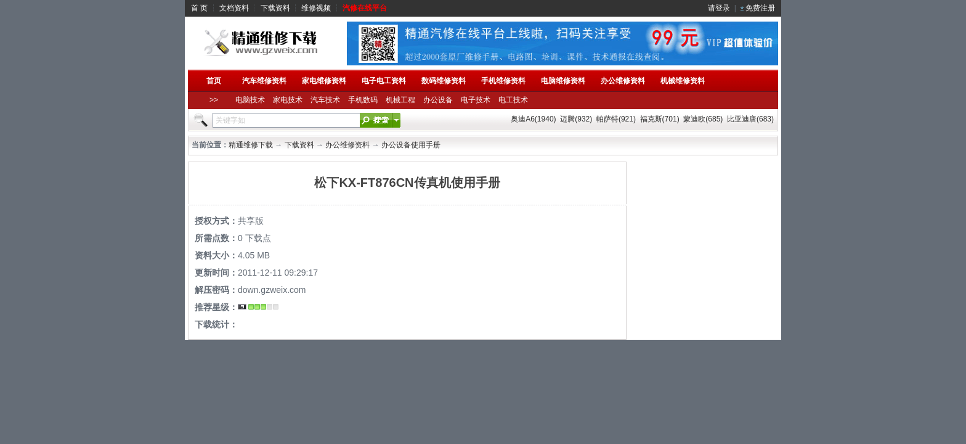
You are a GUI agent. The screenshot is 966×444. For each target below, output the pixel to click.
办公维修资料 (347, 145)
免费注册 (760, 8)
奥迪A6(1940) (533, 119)
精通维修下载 (251, 145)
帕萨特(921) (616, 119)
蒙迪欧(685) (703, 119)
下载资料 (275, 8)
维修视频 (316, 8)
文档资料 (234, 8)
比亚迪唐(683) (750, 119)
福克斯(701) (660, 119)
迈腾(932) (576, 119)
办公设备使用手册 (410, 145)
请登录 (719, 8)
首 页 (199, 8)
